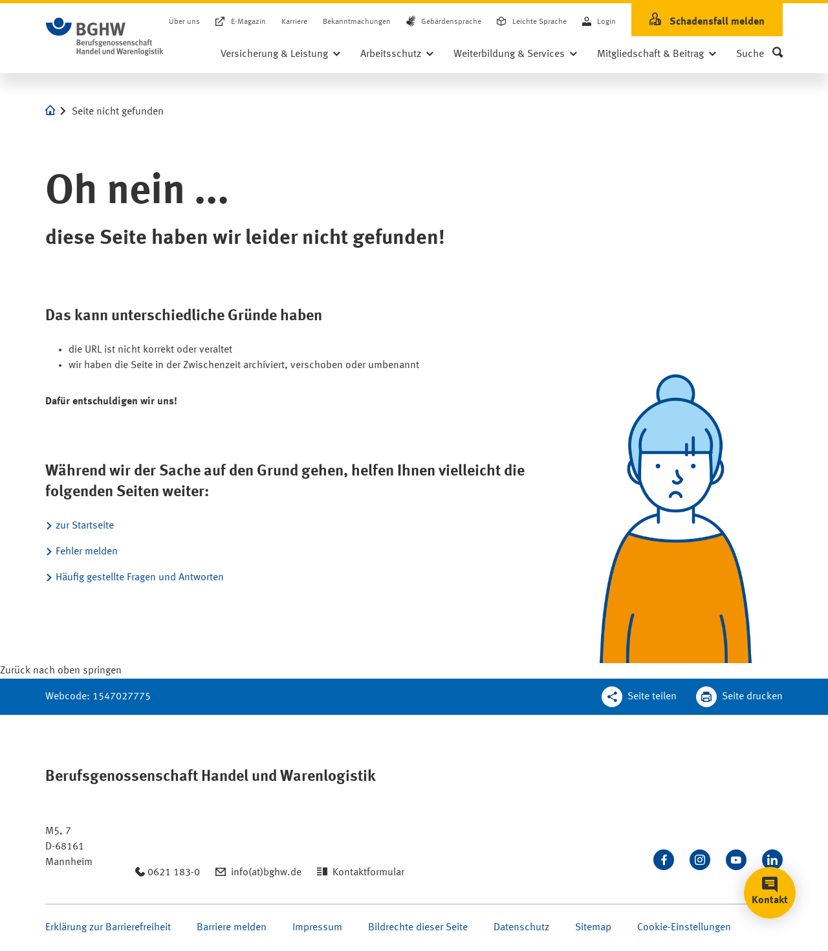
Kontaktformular (368, 873)
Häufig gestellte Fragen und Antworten (140, 578)
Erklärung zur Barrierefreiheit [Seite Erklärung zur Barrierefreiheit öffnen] (108, 928)
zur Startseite (85, 526)
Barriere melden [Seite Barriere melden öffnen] (232, 928)
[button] (759, 54)
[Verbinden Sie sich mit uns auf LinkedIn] (772, 859)
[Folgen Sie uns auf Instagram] (700, 859)
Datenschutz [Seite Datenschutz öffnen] (521, 928)
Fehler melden (87, 552)
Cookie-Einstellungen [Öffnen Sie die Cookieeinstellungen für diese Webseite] (684, 928)
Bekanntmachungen (357, 22)
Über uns (184, 22)
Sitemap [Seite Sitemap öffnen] (593, 928)
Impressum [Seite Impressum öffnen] (317, 928)
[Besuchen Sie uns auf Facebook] (663, 859)
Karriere (294, 22)
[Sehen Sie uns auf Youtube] (736, 859)
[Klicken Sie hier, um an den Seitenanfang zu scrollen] (61, 671)
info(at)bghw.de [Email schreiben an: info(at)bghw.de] (266, 873)
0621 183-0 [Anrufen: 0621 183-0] (173, 873)
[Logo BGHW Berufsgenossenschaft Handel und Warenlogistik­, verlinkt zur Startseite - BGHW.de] (104, 37)
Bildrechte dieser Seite (418, 928)
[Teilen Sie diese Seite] (639, 696)
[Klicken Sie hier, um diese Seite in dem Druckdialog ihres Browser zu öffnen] (739, 696)
